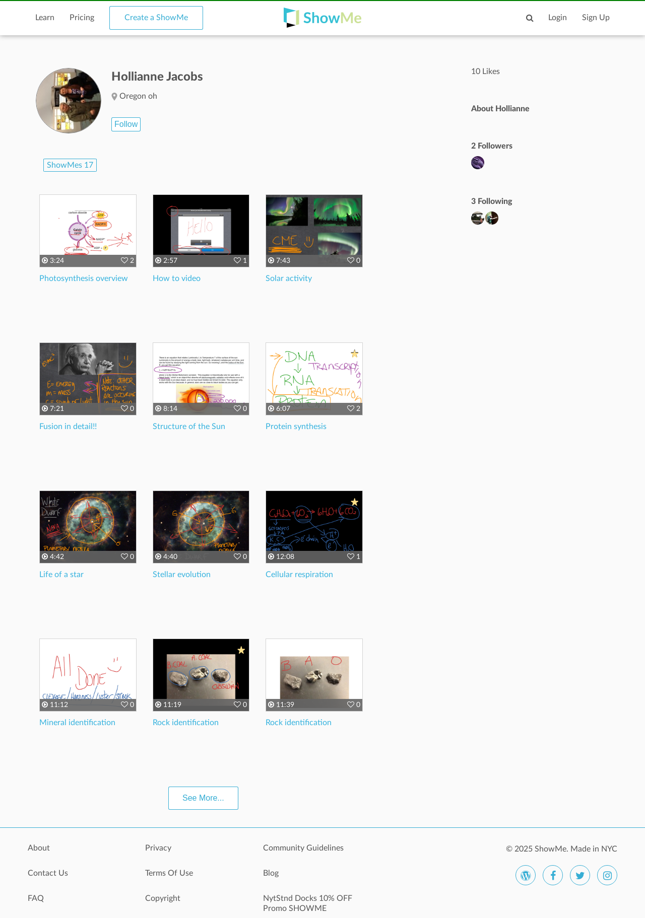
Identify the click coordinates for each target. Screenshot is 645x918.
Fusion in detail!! (68, 426)
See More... (203, 798)
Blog (271, 873)
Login (557, 18)
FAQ (36, 898)
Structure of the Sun (189, 426)
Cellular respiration (299, 575)
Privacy (158, 848)
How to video (177, 278)
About (39, 848)
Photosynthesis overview (83, 278)
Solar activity (289, 278)
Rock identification (186, 723)
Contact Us (48, 873)
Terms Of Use (169, 873)
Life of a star (61, 575)
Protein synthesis (296, 426)
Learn (44, 18)
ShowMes (70, 165)
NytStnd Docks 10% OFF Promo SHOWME (307, 903)
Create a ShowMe (156, 18)
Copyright (162, 898)
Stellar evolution (182, 575)
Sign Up (596, 18)
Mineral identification (77, 723)
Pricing (82, 18)
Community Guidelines (303, 848)
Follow (126, 124)
